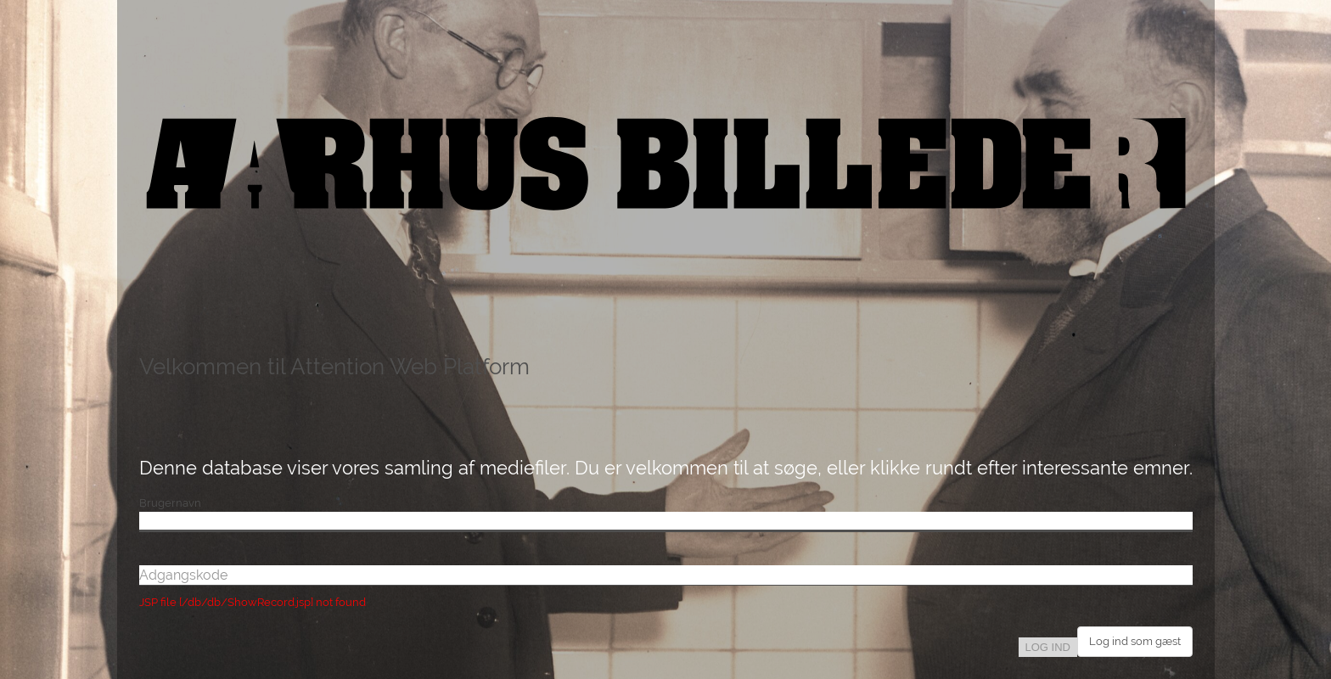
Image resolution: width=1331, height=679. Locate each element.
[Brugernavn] (666, 522)
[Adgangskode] (666, 575)
